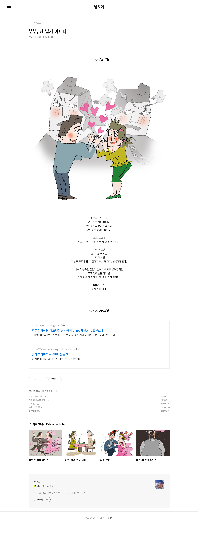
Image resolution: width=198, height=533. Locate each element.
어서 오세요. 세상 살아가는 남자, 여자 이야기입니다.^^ (60, 501)
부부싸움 (32, 419)
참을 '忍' (32, 412)
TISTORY (100, 526)
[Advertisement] (99, 349)
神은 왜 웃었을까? (36, 416)
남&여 (99, 7)
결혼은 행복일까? (36, 405)
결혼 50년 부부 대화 (37, 408)
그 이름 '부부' (34, 399)
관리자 (110, 526)
